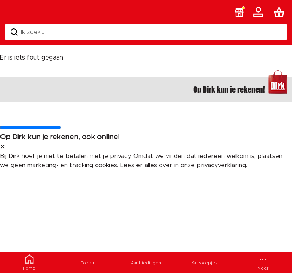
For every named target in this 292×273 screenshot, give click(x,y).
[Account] (260, 12)
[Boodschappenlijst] (280, 12)
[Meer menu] (262, 262)
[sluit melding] (2, 147)
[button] (239, 12)
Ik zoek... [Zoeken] (27, 32)
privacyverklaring (221, 165)
